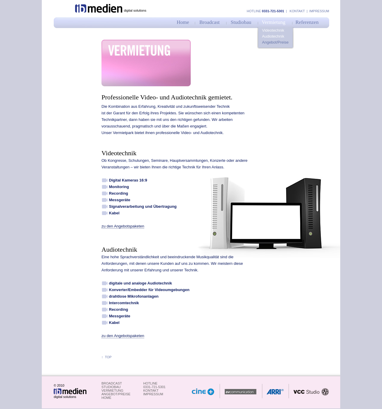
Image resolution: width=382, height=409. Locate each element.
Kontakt (297, 11)
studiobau (111, 387)
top (107, 357)
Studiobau (241, 22)
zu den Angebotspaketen (122, 226)
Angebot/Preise (275, 42)
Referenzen (306, 22)
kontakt (150, 390)
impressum (153, 394)
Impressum (318, 11)
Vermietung (273, 22)
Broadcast (209, 22)
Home (183, 22)
